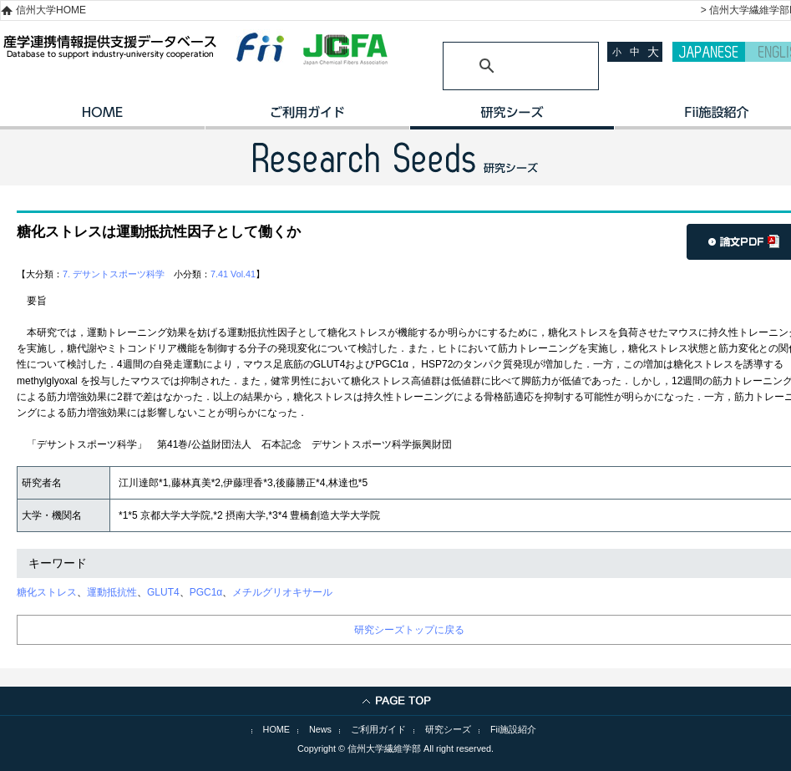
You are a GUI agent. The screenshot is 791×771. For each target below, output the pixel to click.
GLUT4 (163, 592)
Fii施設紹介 (513, 729)
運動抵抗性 (112, 592)
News (320, 729)
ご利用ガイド (307, 117)
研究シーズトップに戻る (409, 630)
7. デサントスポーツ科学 (114, 274)
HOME (102, 117)
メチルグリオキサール (282, 592)
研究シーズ (511, 117)
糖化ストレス (47, 592)
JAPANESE (708, 52)
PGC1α (206, 592)
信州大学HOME (51, 10)
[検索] (501, 66)
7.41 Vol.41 (233, 274)
